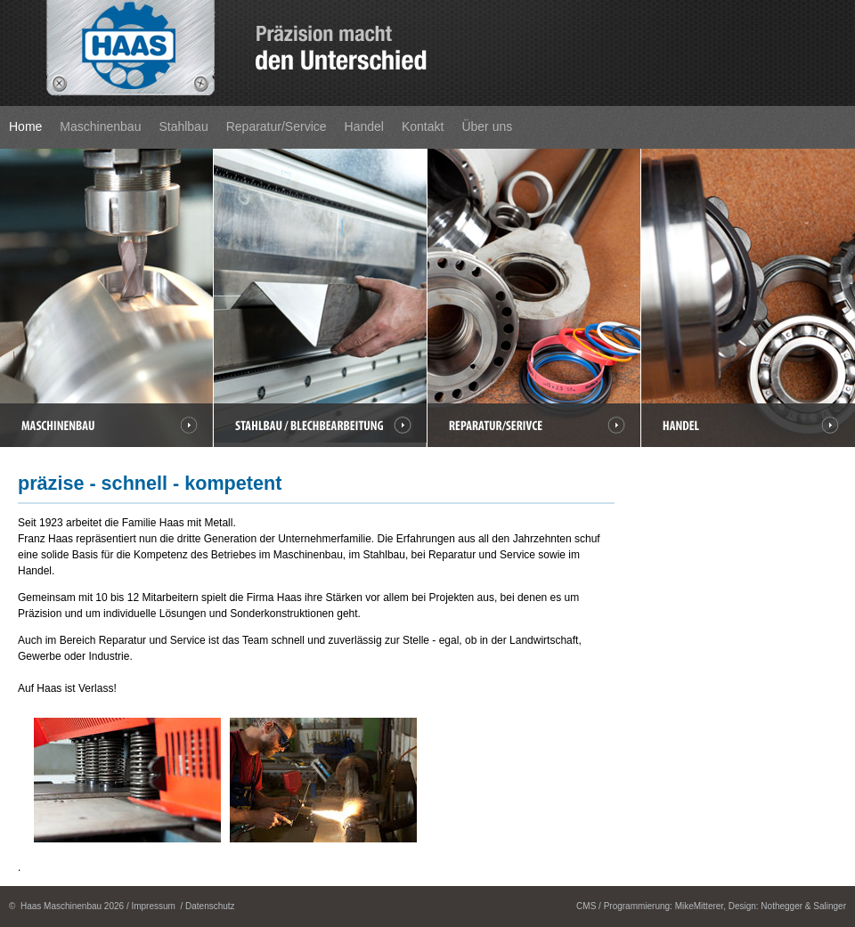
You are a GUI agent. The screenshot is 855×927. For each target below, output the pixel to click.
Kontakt (423, 126)
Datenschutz (210, 906)
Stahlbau (183, 126)
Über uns (486, 126)
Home (25, 126)
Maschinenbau (100, 126)
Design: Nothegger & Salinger (787, 906)
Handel (364, 126)
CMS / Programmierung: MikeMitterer (649, 906)
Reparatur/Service (276, 126)
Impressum (153, 906)
